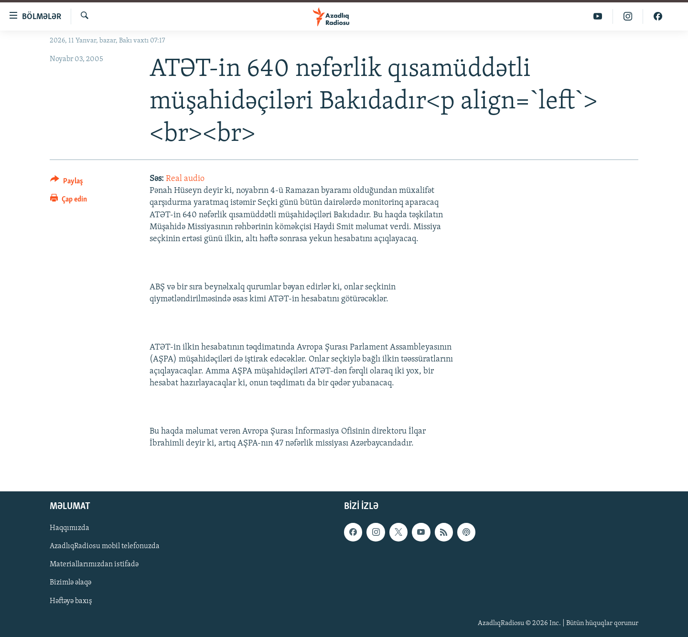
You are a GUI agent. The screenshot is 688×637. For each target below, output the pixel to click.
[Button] (66, 182)
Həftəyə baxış (71, 601)
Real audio (185, 178)
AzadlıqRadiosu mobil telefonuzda (105, 547)
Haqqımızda (69, 528)
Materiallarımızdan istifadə (94, 565)
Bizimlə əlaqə (70, 583)
